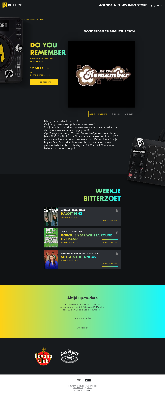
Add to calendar (99, 114)
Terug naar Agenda (33, 19)
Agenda (106, 5)
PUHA (89, 388)
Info (132, 5)
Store (142, 5)
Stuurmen (78, 388)
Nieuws (120, 5)
